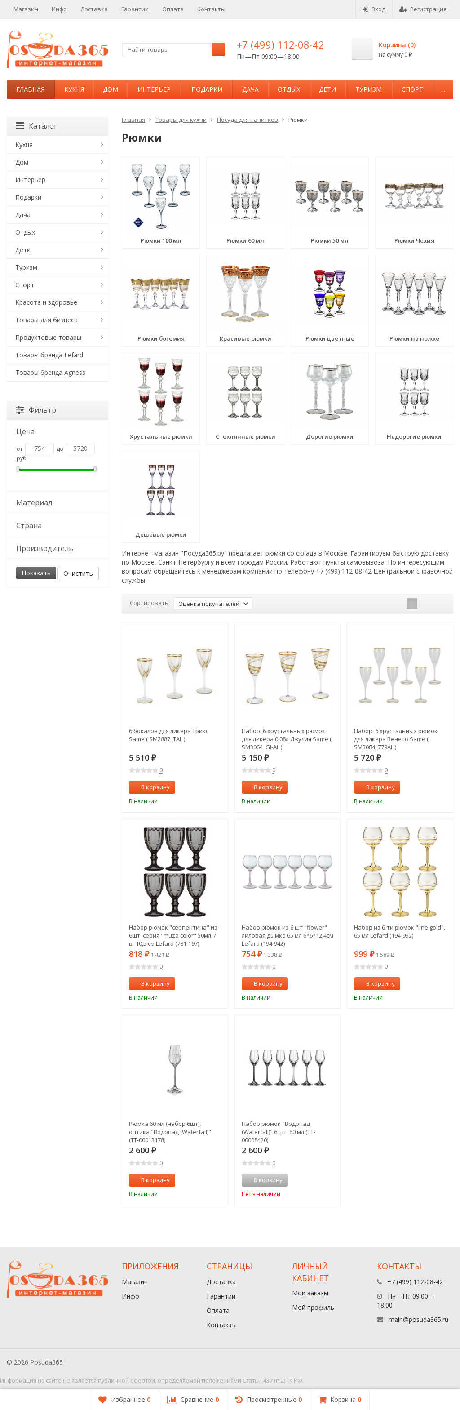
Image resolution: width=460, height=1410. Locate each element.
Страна (56, 525)
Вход (374, 9)
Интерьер (154, 89)
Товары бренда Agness (50, 372)
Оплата (173, 9)
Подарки (206, 89)
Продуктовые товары (48, 337)
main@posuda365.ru (418, 1319)
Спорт (412, 89)
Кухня (74, 89)
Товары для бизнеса (46, 320)
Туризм (368, 89)
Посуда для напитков (247, 120)
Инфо (59, 9)
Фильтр (36, 410)
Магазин (25, 9)
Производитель (56, 548)
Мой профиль (313, 1307)
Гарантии (135, 9)
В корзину (150, 787)
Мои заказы (310, 1293)
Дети (327, 89)
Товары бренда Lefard (49, 355)
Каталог (36, 126)
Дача (250, 89)
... (443, 89)
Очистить (78, 573)
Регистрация (423, 9)
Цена (56, 431)
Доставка (94, 9)
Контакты (211, 9)
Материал (56, 502)
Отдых (289, 89)
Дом (110, 89)
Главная (30, 89)
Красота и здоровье (46, 302)
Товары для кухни (181, 120)
